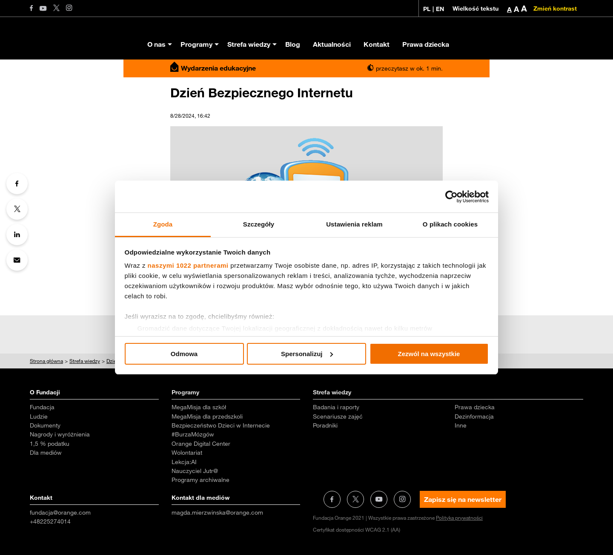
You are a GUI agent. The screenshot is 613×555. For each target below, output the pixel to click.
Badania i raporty (336, 407)
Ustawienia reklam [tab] (354, 224)
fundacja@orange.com (60, 512)
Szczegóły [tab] (258, 224)
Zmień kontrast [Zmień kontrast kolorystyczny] (555, 8)
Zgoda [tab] (163, 224)
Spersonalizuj (307, 353)
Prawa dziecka (425, 44)
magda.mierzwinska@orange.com (217, 512)
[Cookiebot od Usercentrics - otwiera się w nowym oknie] (451, 196)
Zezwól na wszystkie (429, 353)
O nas (156, 44)
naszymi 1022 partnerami (188, 265)
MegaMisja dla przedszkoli (207, 416)
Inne (461, 425)
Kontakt (377, 44)
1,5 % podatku (49, 443)
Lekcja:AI (184, 462)
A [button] (509, 9)
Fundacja (42, 407)
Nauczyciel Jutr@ (195, 471)
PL (426, 9)
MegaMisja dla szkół (199, 407)
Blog (292, 44)
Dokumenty (45, 425)
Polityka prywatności (459, 517)
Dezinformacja (474, 416)
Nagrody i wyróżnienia (60, 434)
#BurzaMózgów (193, 434)
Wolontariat (187, 452)
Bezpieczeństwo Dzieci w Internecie (221, 425)
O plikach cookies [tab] (450, 224)
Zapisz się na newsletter (462, 499)
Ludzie (39, 416)
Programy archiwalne (200, 480)
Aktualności (332, 44)
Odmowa (184, 353)
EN (440, 9)
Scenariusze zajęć (338, 416)
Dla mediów (46, 452)
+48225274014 (50, 521)
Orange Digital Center (201, 443)
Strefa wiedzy (248, 44)
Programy (196, 44)
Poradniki (325, 425)
